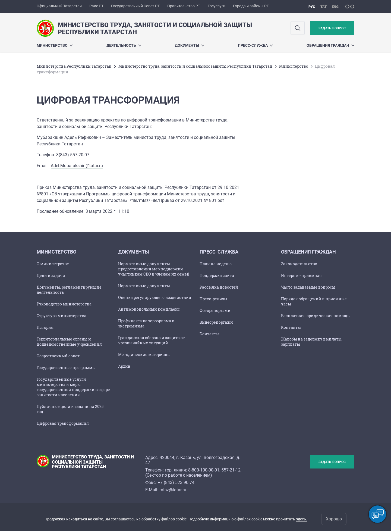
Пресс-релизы (213, 298)
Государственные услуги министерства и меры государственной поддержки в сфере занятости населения (73, 387)
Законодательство (299, 263)
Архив (124, 366)
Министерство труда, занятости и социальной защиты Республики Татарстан (195, 66)
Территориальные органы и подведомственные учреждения (69, 341)
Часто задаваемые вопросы (308, 287)
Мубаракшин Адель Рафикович (69, 137)
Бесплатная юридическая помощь (315, 315)
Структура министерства (61, 315)
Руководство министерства (64, 304)
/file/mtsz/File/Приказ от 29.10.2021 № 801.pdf (177, 200)
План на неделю (216, 263)
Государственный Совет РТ (135, 6)
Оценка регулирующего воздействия (154, 297)
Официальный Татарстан (59, 6)
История (45, 327)
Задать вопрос (332, 28)
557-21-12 (231, 470)
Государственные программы (66, 367)
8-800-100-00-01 (203, 470)
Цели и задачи (51, 275)
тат (323, 7)
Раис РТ (96, 6)
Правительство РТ (183, 6)
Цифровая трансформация (63, 423)
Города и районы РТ (251, 6)
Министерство (55, 45)
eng (335, 7)
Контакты (209, 333)
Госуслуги (216, 6)
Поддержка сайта (217, 275)
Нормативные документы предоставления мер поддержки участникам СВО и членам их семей (154, 269)
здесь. (301, 519)
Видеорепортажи (216, 322)
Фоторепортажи (215, 310)
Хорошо (334, 518)
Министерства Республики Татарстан (74, 66)
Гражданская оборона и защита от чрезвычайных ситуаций (151, 340)
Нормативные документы (144, 285)
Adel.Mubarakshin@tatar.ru (77, 165)
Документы (189, 45)
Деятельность (123, 45)
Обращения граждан (330, 45)
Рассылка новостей (219, 287)
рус (311, 7)
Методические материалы (144, 354)
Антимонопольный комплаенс (149, 309)
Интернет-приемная (301, 275)
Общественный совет (58, 355)
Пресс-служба (255, 45)
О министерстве (53, 263)
